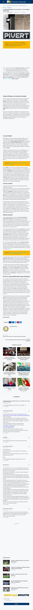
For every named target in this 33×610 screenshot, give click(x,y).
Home (4, 5)
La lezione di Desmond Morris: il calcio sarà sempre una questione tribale (9, 373)
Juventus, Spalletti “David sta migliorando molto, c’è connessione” (19, 581)
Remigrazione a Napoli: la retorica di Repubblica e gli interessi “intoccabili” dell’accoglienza (23, 373)
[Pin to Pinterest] (18, 322)
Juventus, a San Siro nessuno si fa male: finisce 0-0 (19, 575)
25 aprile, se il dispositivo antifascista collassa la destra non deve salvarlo (9, 358)
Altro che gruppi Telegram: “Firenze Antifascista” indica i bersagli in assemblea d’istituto (23, 358)
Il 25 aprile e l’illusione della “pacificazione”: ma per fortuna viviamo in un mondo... (23, 389)
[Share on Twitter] (15, 322)
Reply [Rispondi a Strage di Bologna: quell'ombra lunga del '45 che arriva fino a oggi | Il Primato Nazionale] (29, 401)
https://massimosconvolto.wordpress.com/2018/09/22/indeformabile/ (16, 415)
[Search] (29, 1)
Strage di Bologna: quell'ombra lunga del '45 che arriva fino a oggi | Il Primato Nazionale (16, 401)
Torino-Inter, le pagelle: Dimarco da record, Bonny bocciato (19, 588)
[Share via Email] (21, 322)
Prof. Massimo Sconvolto (8, 410)
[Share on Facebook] (13, 322)
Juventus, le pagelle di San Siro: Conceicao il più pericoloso (20, 561)
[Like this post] (10, 322)
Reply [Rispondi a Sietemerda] (29, 437)
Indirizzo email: (16, 600)
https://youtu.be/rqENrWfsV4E (8, 426)
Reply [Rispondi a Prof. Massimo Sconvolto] (29, 446)
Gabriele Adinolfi (9, 12)
